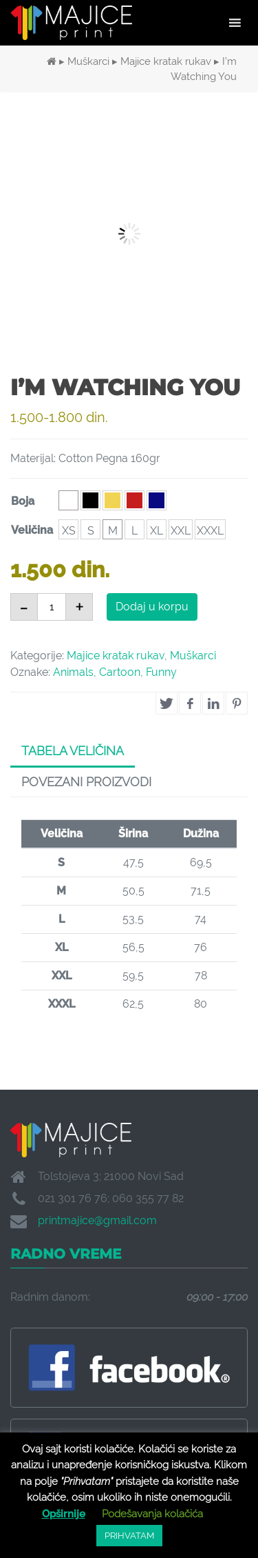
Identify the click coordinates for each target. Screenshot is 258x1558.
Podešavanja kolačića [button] (152, 1514)
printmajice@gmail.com (97, 1220)
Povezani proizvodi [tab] (86, 782)
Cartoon (119, 672)
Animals (73, 672)
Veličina (32, 530)
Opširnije (63, 1514)
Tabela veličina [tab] (72, 750)
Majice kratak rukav (165, 61)
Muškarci (88, 61)
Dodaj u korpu (152, 606)
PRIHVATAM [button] (129, 1535)
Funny (161, 672)
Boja (22, 501)
